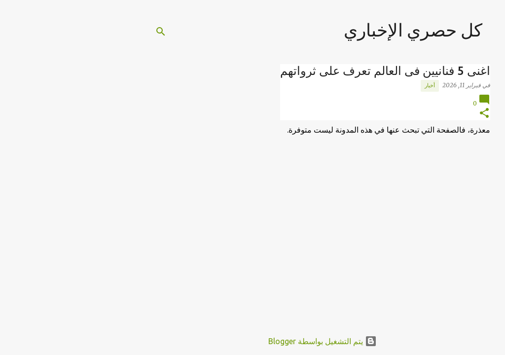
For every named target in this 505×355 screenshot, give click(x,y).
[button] (414, 113)
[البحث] (91, 31)
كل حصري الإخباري (343, 30)
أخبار (360, 85)
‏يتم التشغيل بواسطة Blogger (252, 341)
